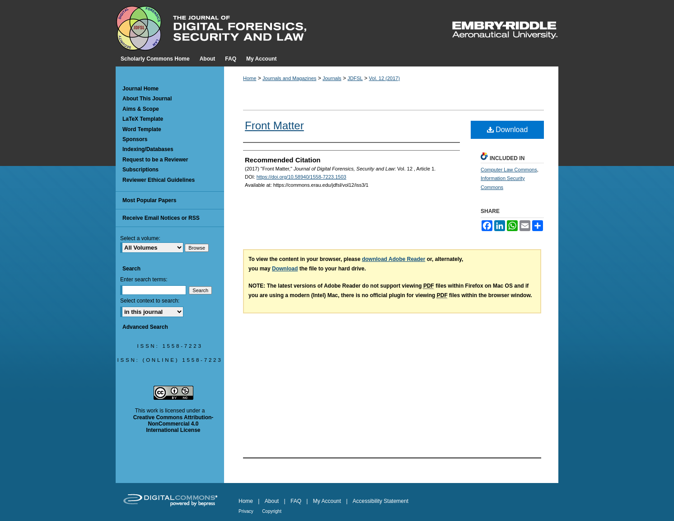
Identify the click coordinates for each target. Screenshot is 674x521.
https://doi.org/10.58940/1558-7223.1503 (301, 177)
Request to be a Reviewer (155, 159)
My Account (327, 501)
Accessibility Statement (380, 501)
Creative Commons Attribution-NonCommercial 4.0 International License (173, 424)
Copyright (271, 511)
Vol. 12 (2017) (384, 78)
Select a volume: (140, 238)
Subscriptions (140, 169)
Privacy (246, 511)
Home (249, 78)
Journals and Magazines (289, 78)
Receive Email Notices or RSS (161, 218)
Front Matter (274, 125)
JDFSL (355, 78)
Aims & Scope (140, 109)
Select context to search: (149, 301)
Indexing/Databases (147, 149)
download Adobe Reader (393, 259)
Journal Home (140, 88)
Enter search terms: (144, 279)
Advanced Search (145, 327)
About (272, 501)
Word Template (141, 129)
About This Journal (147, 98)
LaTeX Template (142, 119)
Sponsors (134, 139)
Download (507, 129)
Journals (332, 78)
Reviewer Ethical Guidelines (158, 180)
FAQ (295, 501)
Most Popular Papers (149, 200)
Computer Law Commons (509, 169)
